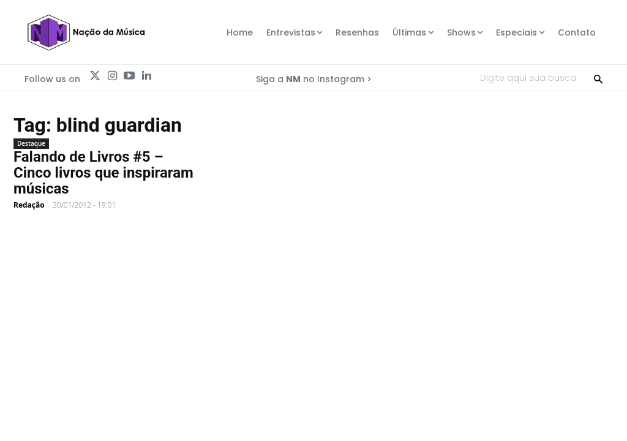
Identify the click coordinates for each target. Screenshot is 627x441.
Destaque (31, 143)
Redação (29, 205)
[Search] (598, 78)
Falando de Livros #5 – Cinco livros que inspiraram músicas (103, 172)
